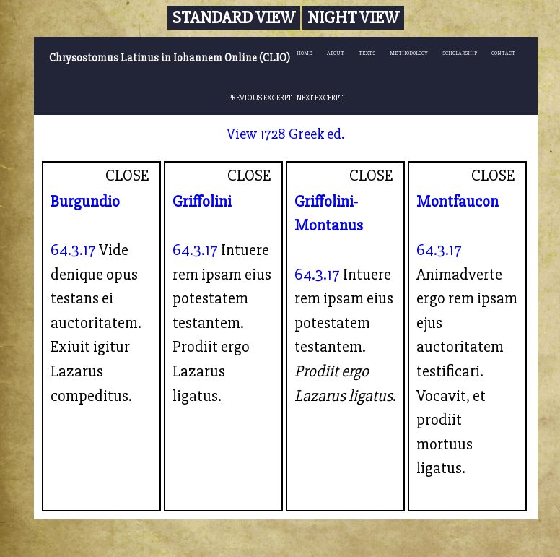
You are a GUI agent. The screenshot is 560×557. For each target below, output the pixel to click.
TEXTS (367, 53)
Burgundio (85, 201)
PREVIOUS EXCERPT (260, 97)
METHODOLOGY (409, 53)
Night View (353, 17)
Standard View (233, 17)
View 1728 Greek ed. (286, 134)
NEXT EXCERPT (320, 97)
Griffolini (202, 201)
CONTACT (503, 53)
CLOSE (127, 175)
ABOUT (335, 53)
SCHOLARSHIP (459, 53)
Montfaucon (457, 201)
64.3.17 (73, 250)
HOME (304, 53)
